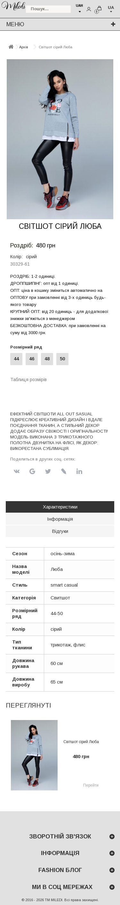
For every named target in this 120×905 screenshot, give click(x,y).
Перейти (91, 785)
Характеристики (60, 506)
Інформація (60, 519)
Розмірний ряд (27, 347)
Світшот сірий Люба (81, 742)
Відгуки (60, 531)
